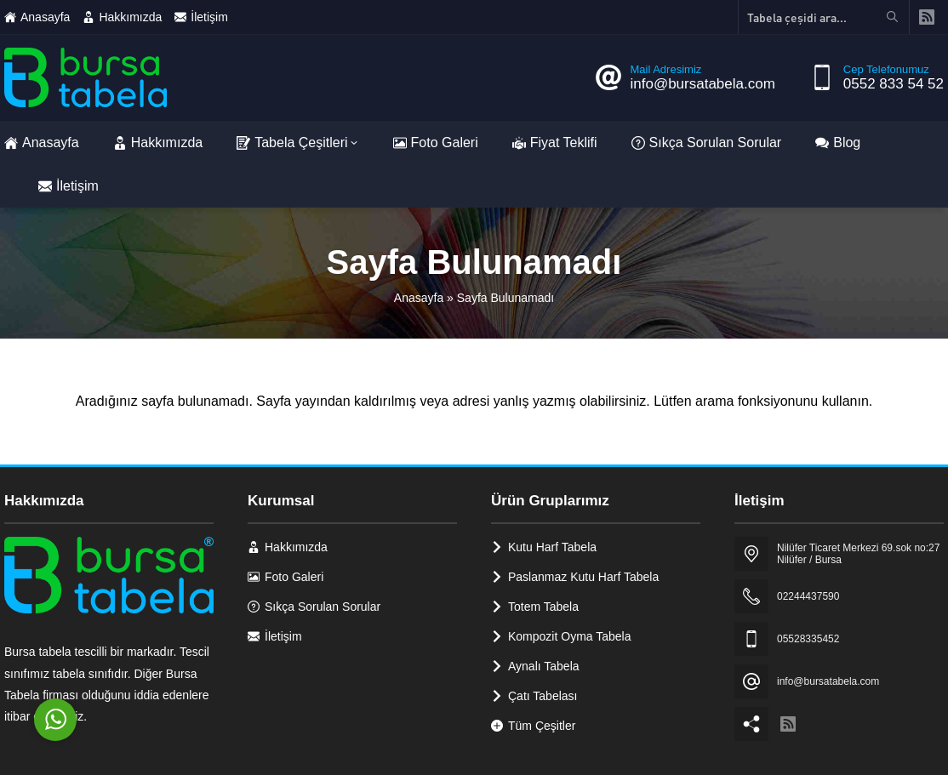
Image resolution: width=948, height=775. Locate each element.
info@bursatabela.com (702, 84)
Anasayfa (418, 298)
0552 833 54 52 (893, 84)
